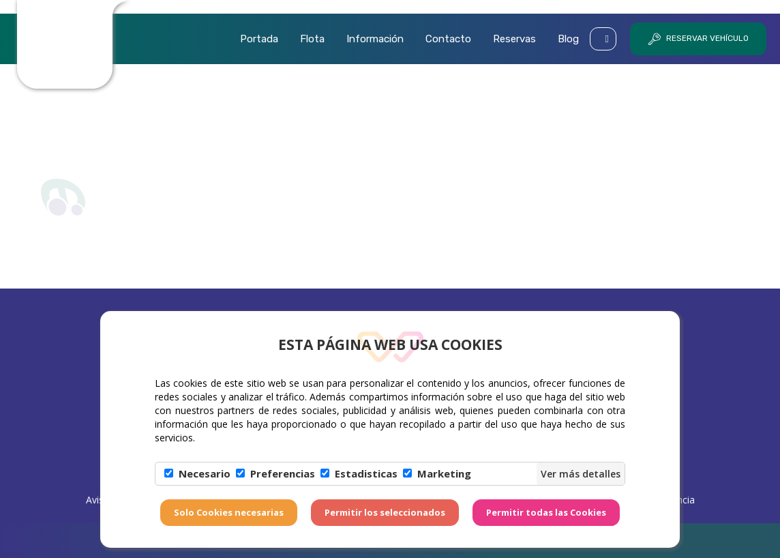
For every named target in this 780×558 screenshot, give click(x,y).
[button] (603, 38)
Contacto (448, 39)
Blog (568, 39)
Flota (312, 39)
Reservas (514, 39)
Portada (259, 39)
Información (375, 39)
